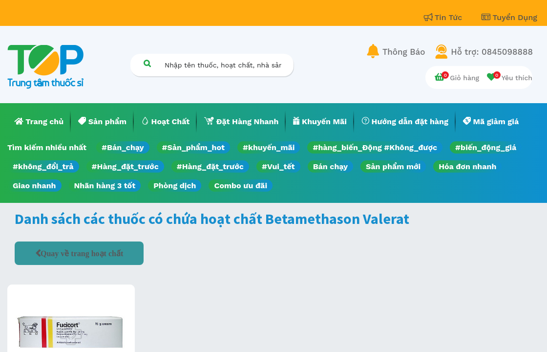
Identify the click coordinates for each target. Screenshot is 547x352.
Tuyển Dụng (509, 17)
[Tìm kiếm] (147, 63)
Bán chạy (330, 166)
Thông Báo (403, 52)
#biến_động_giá (485, 147)
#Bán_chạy (123, 147)
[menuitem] (39, 121)
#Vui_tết (278, 166)
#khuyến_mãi (269, 147)
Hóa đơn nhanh (467, 166)
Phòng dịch (174, 185)
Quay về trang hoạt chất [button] (82, 253)
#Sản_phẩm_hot (193, 147)
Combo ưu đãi (240, 185)
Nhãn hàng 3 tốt (105, 185)
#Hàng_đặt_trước (125, 166)
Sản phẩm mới (393, 166)
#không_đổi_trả (43, 166)
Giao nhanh (34, 185)
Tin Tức (444, 17)
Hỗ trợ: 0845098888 (492, 52)
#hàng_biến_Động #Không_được (375, 147)
